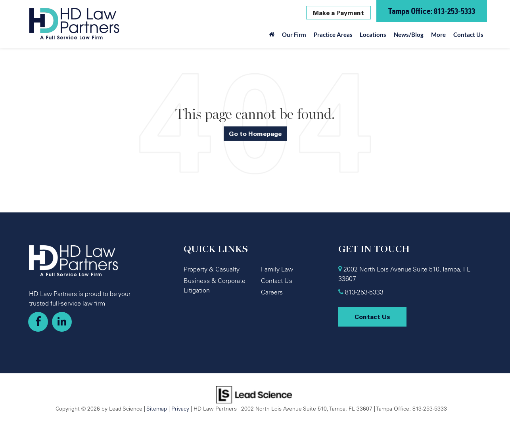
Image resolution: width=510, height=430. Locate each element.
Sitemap (156, 408)
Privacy (180, 408)
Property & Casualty (212, 269)
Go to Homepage (255, 134)
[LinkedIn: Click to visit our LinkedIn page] (62, 322)
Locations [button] (373, 34)
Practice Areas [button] (333, 34)
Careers (272, 292)
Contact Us (468, 34)
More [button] (438, 34)
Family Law (277, 269)
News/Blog (409, 34)
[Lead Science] (254, 394)
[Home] (271, 36)
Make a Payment (338, 13)
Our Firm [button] (294, 34)
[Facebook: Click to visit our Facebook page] (38, 322)
